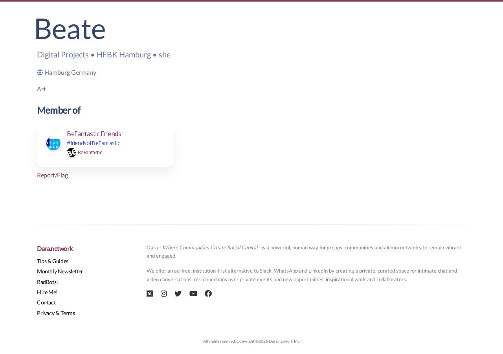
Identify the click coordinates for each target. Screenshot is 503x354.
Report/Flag (52, 175)
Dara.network (54, 248)
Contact (46, 302)
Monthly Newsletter (60, 271)
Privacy (45, 313)
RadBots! (47, 281)
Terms (68, 313)
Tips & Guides (52, 261)
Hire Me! (47, 292)
